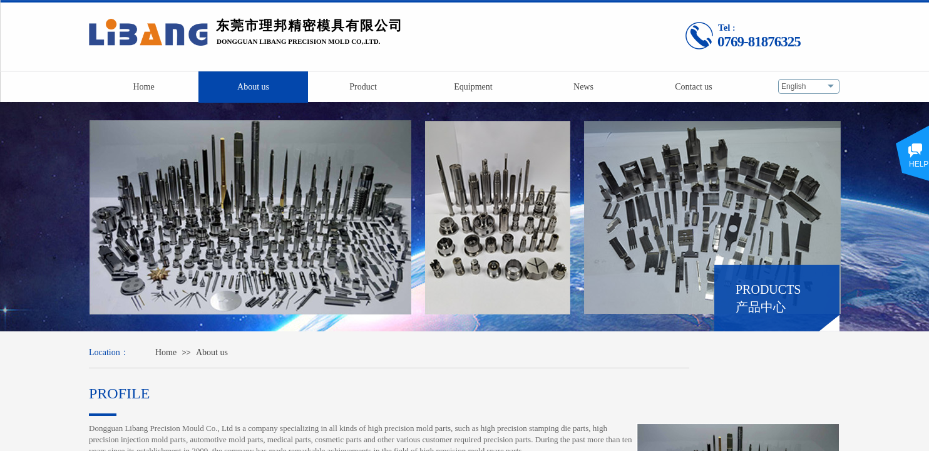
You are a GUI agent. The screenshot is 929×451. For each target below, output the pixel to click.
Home (166, 352)
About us (212, 352)
